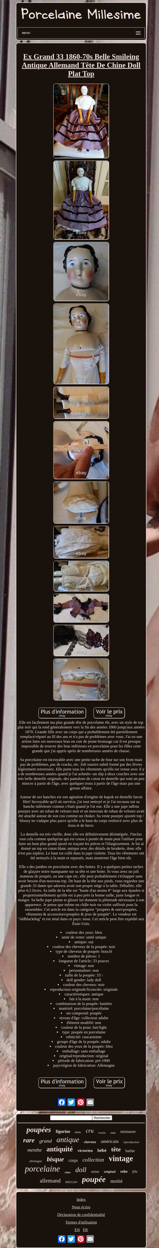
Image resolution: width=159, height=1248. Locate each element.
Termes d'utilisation (81, 1222)
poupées (38, 1130)
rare (29, 1140)
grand (45, 1141)
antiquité (59, 1149)
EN (77, 1230)
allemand (50, 1181)
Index (81, 1199)
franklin (102, 1132)
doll (80, 1169)
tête (116, 1149)
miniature (128, 1131)
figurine (63, 1131)
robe (124, 1171)
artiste (95, 1171)
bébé (101, 1150)
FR (85, 1230)
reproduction (131, 1142)
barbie (130, 1151)
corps (73, 1160)
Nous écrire (81, 1207)
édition (71, 1182)
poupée (94, 1179)
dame (78, 1132)
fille (134, 1171)
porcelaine (42, 1168)
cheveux (90, 1142)
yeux (112, 1132)
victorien (85, 1150)
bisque (55, 1159)
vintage (121, 1158)
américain (110, 1141)
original (109, 1171)
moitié (116, 1181)
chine (68, 1172)
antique (68, 1139)
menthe (34, 1150)
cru (89, 1130)
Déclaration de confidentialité (81, 1214)
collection (93, 1160)
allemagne (35, 1161)
